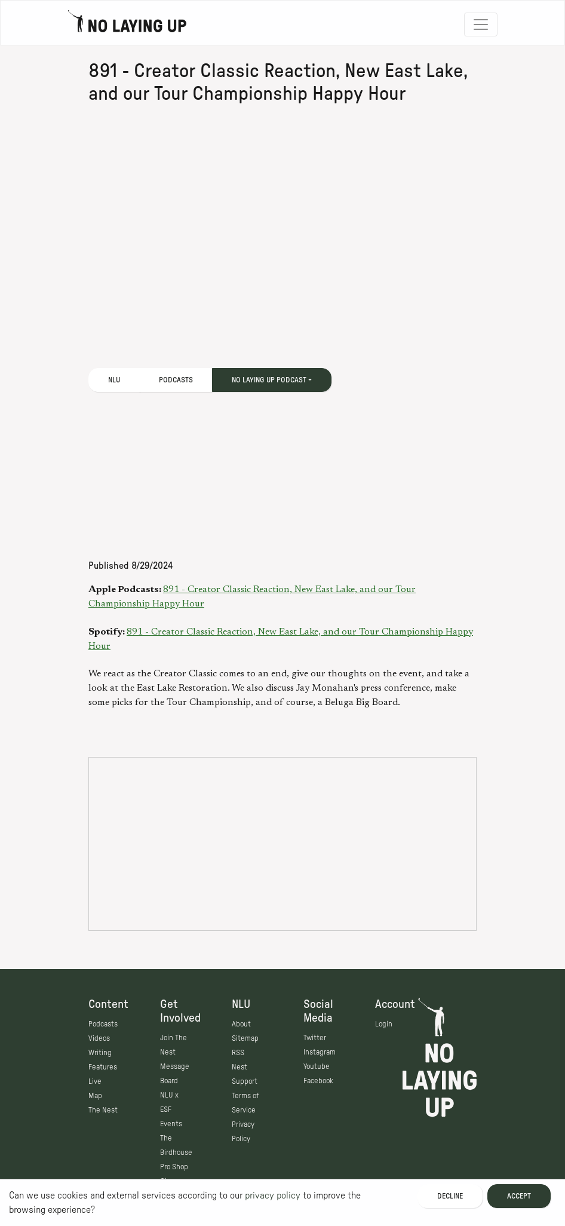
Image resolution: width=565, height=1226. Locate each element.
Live (95, 1081)
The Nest (103, 1110)
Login (383, 1024)
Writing (100, 1052)
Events (171, 1123)
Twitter (314, 1037)
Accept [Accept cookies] (519, 1196)
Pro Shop (174, 1166)
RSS (238, 1052)
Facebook (318, 1080)
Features (102, 1067)
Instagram (319, 1052)
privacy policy (272, 1195)
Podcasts (176, 380)
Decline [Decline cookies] (450, 1196)
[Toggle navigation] (481, 24)
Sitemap (245, 1038)
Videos (99, 1038)
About (241, 1024)
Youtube (316, 1066)
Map (95, 1095)
